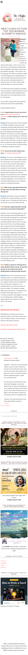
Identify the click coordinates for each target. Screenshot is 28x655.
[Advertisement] (14, 625)
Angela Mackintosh (9, 358)
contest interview (7, 338)
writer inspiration (11, 348)
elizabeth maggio (6, 340)
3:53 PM (6, 403)
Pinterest (3, 567)
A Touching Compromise (12, 153)
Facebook (3, 561)
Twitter (3, 565)
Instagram (3, 563)
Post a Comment (5, 405)
